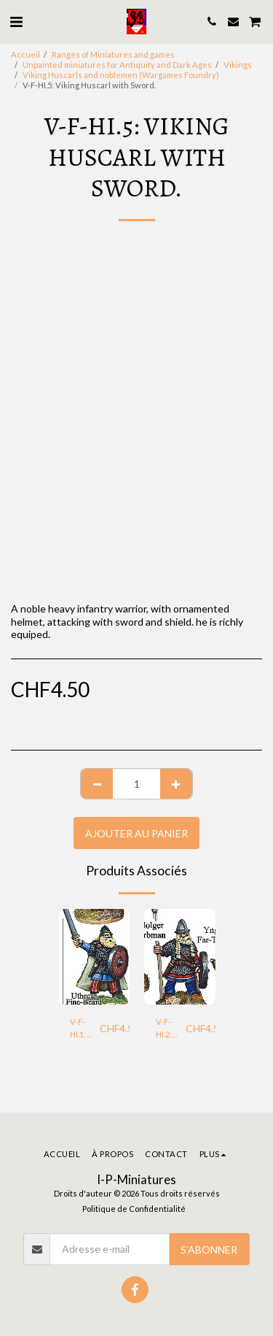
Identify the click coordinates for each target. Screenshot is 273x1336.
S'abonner (209, 1249)
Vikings (237, 64)
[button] (16, 21)
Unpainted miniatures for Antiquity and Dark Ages (117, 64)
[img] (94, 957)
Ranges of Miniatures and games (113, 54)
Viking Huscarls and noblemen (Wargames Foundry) (121, 75)
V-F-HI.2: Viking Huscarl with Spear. (171, 1029)
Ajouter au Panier (136, 833)
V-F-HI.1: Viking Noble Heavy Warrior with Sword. (85, 1029)
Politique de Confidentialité (134, 1208)
